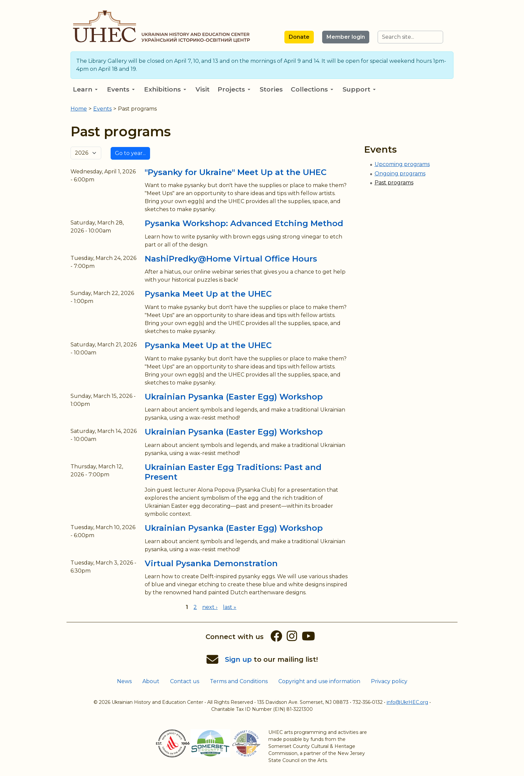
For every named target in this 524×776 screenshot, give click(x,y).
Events (121, 89)
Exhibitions (165, 89)
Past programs (394, 182)
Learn (85, 89)
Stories (271, 89)
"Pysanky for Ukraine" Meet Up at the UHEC (235, 172)
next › (210, 607)
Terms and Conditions (239, 681)
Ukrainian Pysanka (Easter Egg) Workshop (234, 397)
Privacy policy (389, 681)
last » (229, 607)
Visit (202, 89)
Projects (234, 89)
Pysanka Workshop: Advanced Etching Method (244, 223)
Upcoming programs (402, 164)
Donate (299, 37)
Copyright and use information (319, 681)
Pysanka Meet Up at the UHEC (208, 294)
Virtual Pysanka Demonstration (211, 563)
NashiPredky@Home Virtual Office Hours (231, 259)
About (150, 681)
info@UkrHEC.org (407, 702)
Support (359, 89)
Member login (345, 37)
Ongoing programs (400, 173)
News (124, 681)
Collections (312, 89)
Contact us (184, 681)
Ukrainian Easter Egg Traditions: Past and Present (233, 472)
